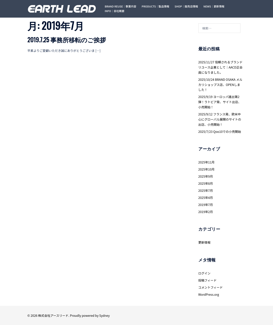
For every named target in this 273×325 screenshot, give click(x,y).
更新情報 (204, 242)
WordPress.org (208, 294)
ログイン (204, 273)
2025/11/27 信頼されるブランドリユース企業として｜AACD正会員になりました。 (220, 67)
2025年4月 (205, 197)
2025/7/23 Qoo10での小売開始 (219, 131)
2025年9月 (205, 176)
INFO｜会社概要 (114, 11)
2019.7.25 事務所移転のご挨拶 (66, 39)
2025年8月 (205, 183)
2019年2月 (205, 211)
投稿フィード (207, 280)
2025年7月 (205, 190)
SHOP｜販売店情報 (186, 6)
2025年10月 (206, 169)
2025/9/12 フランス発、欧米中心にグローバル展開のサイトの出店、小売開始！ (219, 119)
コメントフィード (210, 287)
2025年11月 (206, 162)
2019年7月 (205, 204)
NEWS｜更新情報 (213, 6)
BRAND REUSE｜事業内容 (120, 6)
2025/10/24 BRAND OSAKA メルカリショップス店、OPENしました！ (220, 84)
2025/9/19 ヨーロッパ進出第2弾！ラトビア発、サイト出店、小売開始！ (219, 101)
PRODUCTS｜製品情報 (155, 6)
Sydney (104, 315)
